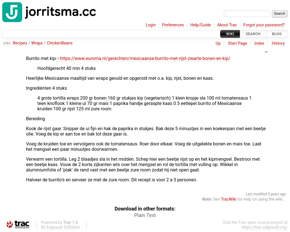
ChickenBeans (60, 43)
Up (218, 43)
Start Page (237, 43)
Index (260, 43)
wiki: (7, 43)
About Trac (227, 25)
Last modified (256, 194)
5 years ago (277, 194)
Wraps (37, 43)
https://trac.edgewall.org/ (265, 227)
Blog (277, 34)
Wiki (230, 34)
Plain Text (145, 215)
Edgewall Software (63, 227)
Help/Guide (200, 25)
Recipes (20, 43)
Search (253, 34)
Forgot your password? (264, 25)
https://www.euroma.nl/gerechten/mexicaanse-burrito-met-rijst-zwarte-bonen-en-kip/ (143, 58)
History (278, 43)
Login (151, 25)
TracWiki (228, 199)
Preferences (173, 25)
